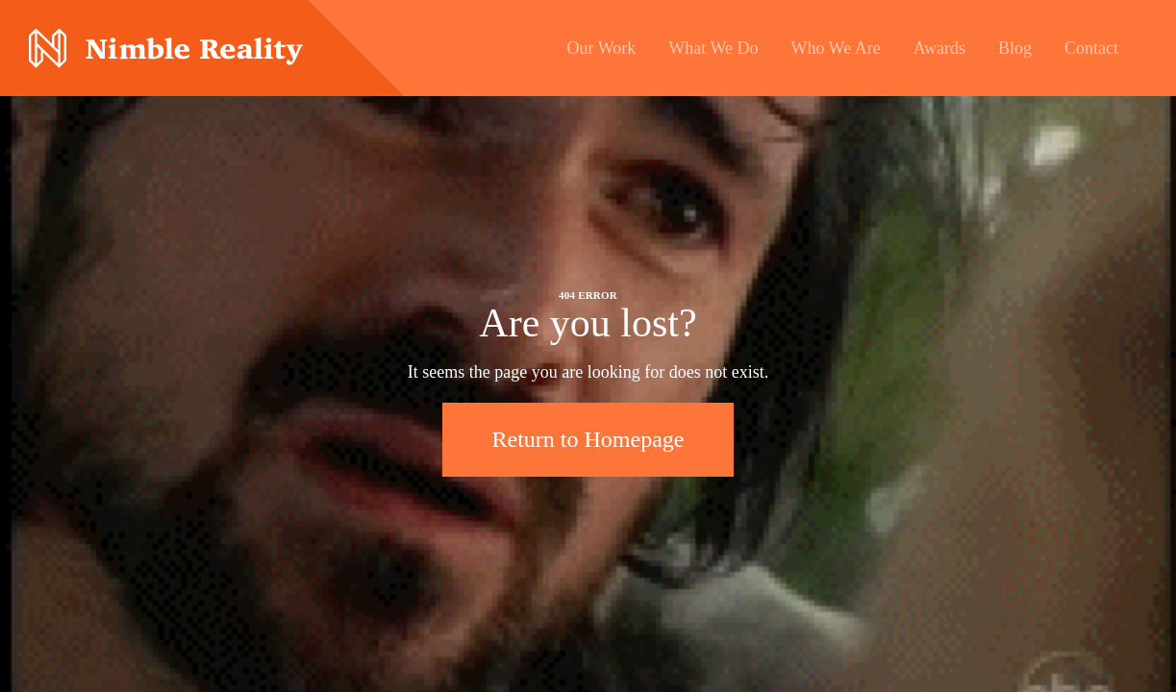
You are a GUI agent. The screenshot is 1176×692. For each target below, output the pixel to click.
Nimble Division (166, 48)
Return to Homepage (588, 439)
